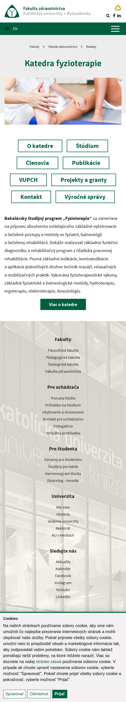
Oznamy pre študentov (63, 459)
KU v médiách (63, 535)
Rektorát (63, 528)
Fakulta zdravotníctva (62, 46)
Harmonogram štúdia (63, 473)
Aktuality (63, 561)
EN (15, 28)
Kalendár (63, 568)
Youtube (63, 589)
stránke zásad (48, 662)
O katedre (40, 146)
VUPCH (28, 180)
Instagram (63, 582)
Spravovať (14, 694)
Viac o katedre (63, 304)
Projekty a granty (84, 180)
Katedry (91, 46)
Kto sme (63, 507)
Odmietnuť (39, 694)
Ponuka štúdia (63, 397)
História (63, 514)
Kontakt (31, 197)
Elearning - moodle (63, 480)
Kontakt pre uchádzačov (63, 418)
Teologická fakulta (63, 364)
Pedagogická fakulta (63, 357)
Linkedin (63, 596)
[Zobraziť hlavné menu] (115, 28)
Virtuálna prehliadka (63, 432)
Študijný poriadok (63, 466)
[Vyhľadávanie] (107, 15)
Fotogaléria (63, 425)
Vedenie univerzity (63, 521)
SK (6, 28)
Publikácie (86, 163)
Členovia (37, 163)
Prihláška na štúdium (63, 404)
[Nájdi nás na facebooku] (114, 15)
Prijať (60, 694)
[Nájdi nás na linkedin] (119, 15)
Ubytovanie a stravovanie (63, 411)
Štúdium (87, 146)
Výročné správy (85, 197)
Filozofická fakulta (63, 350)
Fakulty (34, 46)
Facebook (63, 575)
